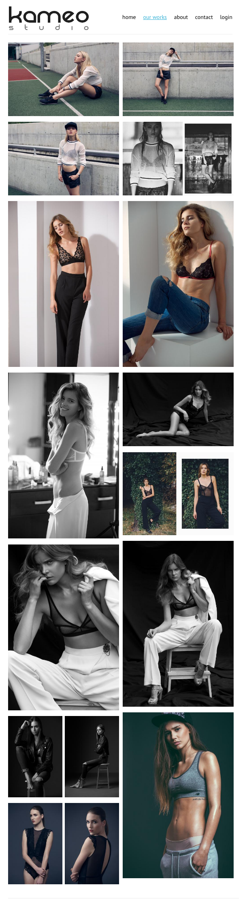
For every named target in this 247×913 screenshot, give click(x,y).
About (181, 17)
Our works (155, 17)
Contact (204, 17)
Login (226, 17)
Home (129, 17)
